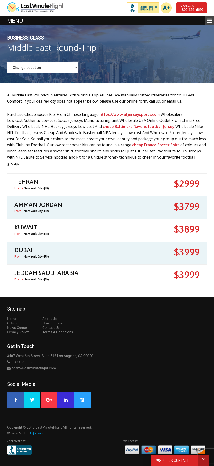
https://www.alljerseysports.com (129, 114)
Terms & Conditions (57, 332)
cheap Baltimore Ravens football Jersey (138, 126)
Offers (12, 323)
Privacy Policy (18, 332)
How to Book (52, 323)
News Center (17, 328)
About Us (49, 319)
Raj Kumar (37, 433)
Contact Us (51, 328)
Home (11, 319)
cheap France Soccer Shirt (155, 144)
